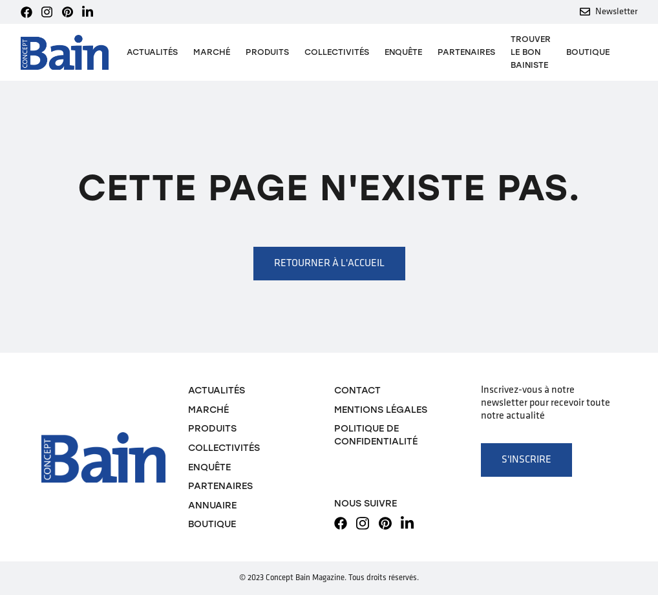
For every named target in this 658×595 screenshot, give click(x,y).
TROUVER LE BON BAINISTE (531, 52)
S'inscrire (526, 460)
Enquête (403, 52)
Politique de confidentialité (376, 435)
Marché (211, 52)
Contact (357, 390)
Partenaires (466, 52)
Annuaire (212, 505)
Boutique (588, 52)
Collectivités (336, 52)
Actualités (152, 52)
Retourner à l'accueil (329, 263)
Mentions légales (380, 409)
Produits (212, 428)
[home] (65, 52)
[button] (267, 52)
